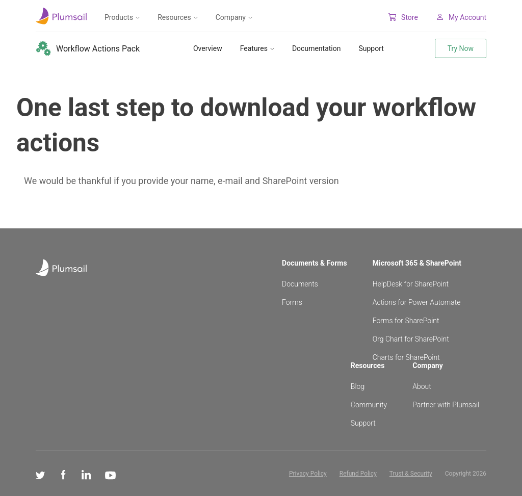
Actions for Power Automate (417, 302)
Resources (178, 17)
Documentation (316, 48)
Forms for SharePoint (406, 321)
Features (257, 48)
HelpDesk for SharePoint (411, 284)
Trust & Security (410, 473)
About (421, 386)
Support (370, 48)
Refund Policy (358, 473)
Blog (357, 386)
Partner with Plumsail (445, 405)
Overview (207, 48)
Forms (292, 302)
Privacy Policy (308, 473)
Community (369, 405)
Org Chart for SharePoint (411, 339)
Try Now (461, 48)
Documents (300, 284)
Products (122, 17)
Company (234, 17)
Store (403, 17)
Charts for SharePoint (406, 357)
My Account (461, 17)
